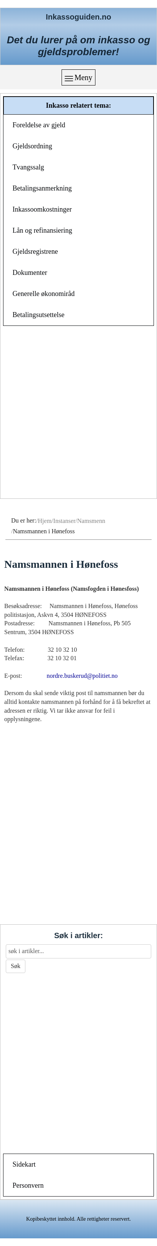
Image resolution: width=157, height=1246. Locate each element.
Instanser (64, 521)
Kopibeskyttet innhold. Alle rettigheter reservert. (78, 1219)
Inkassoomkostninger (42, 209)
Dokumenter (30, 272)
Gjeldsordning (32, 146)
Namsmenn (91, 521)
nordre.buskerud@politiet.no (82, 675)
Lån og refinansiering (42, 230)
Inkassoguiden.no (78, 17)
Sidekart (24, 1164)
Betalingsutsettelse (39, 315)
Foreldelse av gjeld (39, 125)
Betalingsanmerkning (42, 188)
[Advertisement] (78, 413)
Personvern (28, 1185)
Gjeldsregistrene (35, 251)
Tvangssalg (28, 167)
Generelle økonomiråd (44, 294)
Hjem (45, 521)
